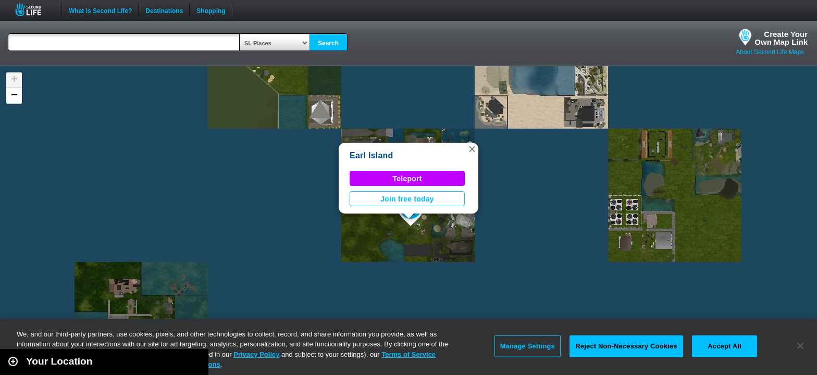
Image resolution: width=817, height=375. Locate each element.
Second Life (34, 10)
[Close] (800, 345)
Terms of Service (408, 354)
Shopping (210, 9)
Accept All (724, 346)
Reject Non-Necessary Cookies (626, 346)
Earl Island (371, 155)
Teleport (407, 178)
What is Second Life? (100, 9)
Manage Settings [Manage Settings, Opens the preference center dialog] (527, 346)
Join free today (407, 199)
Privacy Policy (256, 354)
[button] (472, 149)
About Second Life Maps (770, 52)
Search (328, 43)
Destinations (164, 9)
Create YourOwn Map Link (781, 38)
